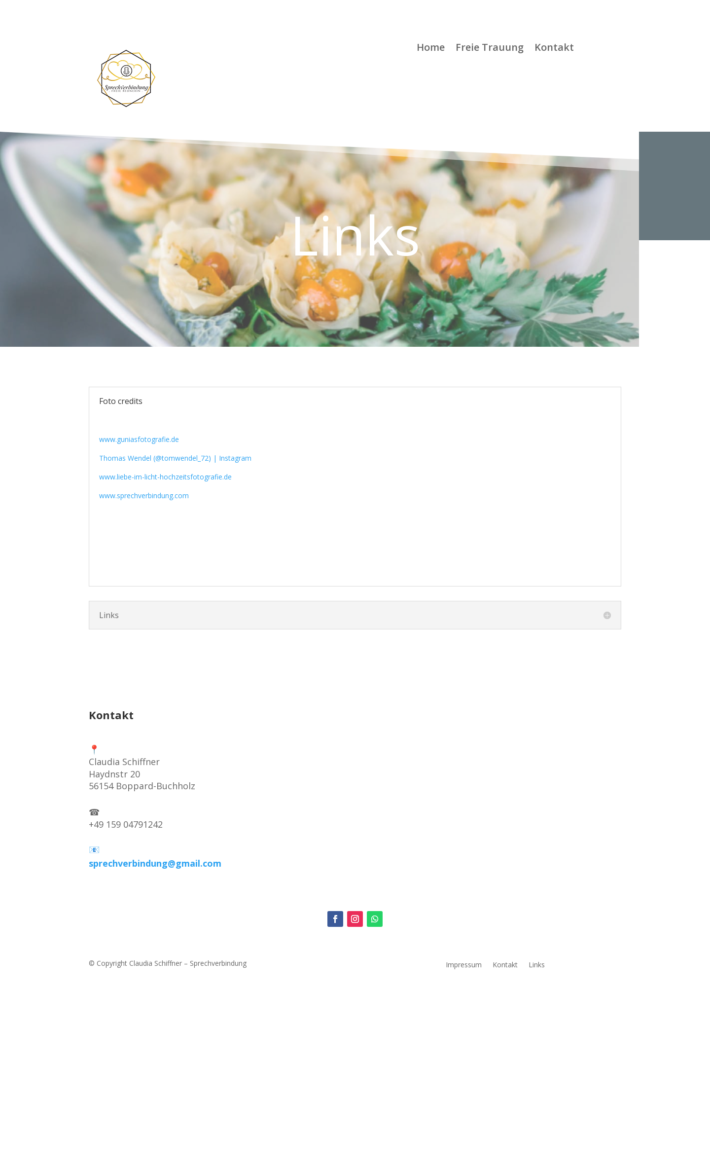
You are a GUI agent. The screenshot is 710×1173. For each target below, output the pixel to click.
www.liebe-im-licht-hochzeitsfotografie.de (165, 476)
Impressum (464, 965)
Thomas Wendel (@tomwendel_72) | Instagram (175, 458)
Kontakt (554, 49)
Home (431, 49)
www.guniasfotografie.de (139, 439)
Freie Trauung (490, 49)
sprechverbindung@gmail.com (155, 863)
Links (537, 965)
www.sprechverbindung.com (144, 495)
